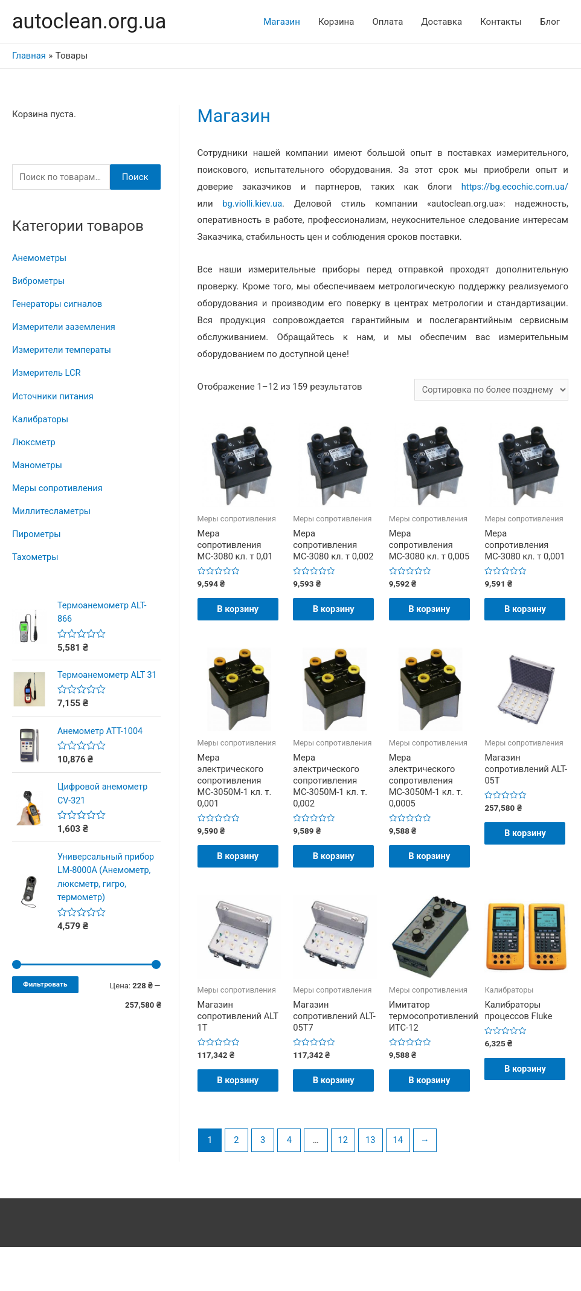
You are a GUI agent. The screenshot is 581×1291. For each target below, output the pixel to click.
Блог (550, 21)
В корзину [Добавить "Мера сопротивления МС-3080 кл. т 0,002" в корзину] (334, 617)
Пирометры (37, 532)
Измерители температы (63, 349)
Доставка (441, 21)
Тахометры (35, 555)
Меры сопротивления (58, 486)
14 (401, 1184)
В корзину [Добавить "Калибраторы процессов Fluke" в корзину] (526, 1105)
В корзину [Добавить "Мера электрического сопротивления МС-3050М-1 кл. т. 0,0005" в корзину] (430, 879)
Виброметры (39, 281)
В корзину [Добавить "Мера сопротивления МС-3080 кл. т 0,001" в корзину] (526, 617)
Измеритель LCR (47, 372)
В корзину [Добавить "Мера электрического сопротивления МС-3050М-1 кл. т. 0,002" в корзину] (334, 879)
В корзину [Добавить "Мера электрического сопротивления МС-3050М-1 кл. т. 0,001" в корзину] (239, 879)
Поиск (135, 177)
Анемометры (40, 258)
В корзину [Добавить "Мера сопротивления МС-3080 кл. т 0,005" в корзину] (430, 617)
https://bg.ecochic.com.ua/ (513, 187)
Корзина (336, 21)
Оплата (387, 21)
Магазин (281, 21)
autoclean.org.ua (91, 21)
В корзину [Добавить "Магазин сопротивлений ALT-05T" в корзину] (526, 855)
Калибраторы (40, 418)
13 (373, 1184)
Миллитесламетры (52, 509)
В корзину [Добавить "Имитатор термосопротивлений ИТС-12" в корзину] (430, 1117)
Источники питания (53, 395)
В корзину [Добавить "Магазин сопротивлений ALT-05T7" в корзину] (334, 1117)
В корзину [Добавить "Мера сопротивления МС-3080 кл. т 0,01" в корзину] (239, 617)
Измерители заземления (65, 327)
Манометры (37, 464)
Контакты (501, 21)
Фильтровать (45, 995)
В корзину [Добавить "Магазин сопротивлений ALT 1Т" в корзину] (239, 1117)
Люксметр (34, 441)
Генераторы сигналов (58, 304)
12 (344, 1184)
